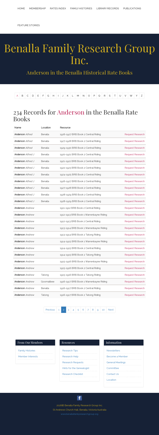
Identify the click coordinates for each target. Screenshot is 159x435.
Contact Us (113, 374)
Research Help (70, 356)
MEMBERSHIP (37, 8)
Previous (50, 309)
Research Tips (70, 350)
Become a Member (117, 356)
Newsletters (113, 350)
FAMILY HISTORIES (81, 8)
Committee (113, 368)
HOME (21, 8)
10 (103, 309)
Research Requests (72, 362)
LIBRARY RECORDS (107, 8)
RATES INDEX (58, 8)
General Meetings (116, 362)
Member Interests (28, 356)
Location (111, 379)
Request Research (135, 134)
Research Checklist (72, 374)
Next (111, 309)
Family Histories (26, 350)
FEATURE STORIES (28, 25)
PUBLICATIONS (132, 8)
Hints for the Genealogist (75, 368)
